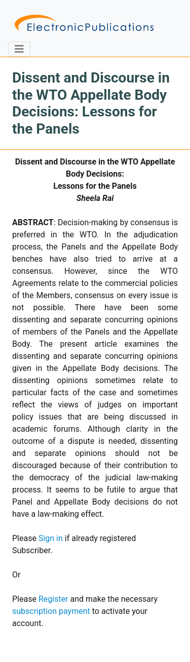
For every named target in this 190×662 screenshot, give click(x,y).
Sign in (51, 538)
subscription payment (51, 611)
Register (53, 599)
